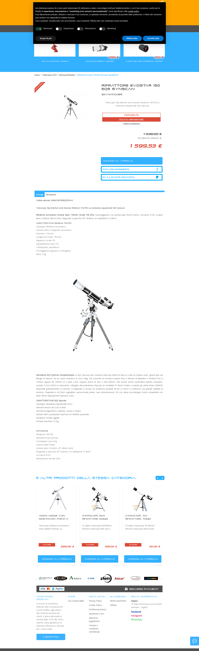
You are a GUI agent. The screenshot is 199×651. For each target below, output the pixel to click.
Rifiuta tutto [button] (132, 38)
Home (37, 75)
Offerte (113, 605)
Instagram (136, 615)
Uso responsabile (76, 601)
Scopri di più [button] (46, 38)
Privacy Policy (95, 601)
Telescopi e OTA (49, 75)
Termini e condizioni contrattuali (94, 628)
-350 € (113, 57)
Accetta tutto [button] (153, 38)
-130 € (158, 57)
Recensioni (51, 194)
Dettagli (39, 194)
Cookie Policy (95, 605)
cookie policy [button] (133, 11)
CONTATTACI (51, 637)
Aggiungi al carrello (55, 558)
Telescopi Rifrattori (67, 75)
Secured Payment (143, 589)
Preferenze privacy (97, 609)
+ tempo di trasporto (131, 124)
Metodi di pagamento (94, 619)
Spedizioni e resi (96, 613)
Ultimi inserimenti (118, 601)
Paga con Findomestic (116, 169)
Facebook (136, 611)
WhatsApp (136, 619)
